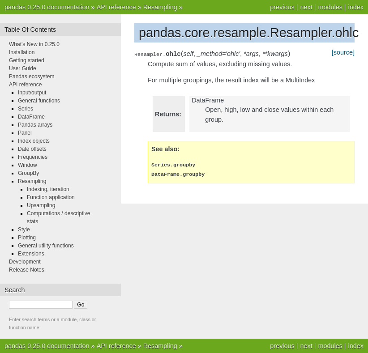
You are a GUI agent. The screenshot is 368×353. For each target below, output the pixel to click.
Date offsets (32, 149)
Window (27, 165)
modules (330, 7)
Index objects (34, 141)
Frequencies (32, 157)
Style (24, 229)
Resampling (160, 7)
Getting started (26, 60)
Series (25, 109)
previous (282, 7)
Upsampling (41, 205)
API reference (116, 7)
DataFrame (31, 117)
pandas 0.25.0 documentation (47, 7)
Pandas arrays (35, 125)
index (356, 7)
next (306, 7)
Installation (21, 52)
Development (25, 262)
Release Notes (26, 270)
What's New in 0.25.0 (34, 44)
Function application (51, 197)
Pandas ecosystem (31, 76)
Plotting (27, 237)
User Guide (22, 68)
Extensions (31, 254)
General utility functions (46, 245)
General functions (39, 101)
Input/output (32, 92)
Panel (25, 133)
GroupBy (28, 173)
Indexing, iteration (48, 189)
